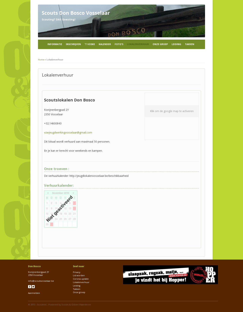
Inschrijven (73, 44)
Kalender (105, 44)
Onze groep (160, 44)
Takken (189, 44)
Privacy (76, 272)
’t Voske (90, 44)
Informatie (54, 44)
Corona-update (81, 278)
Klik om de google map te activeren (172, 111)
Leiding (176, 44)
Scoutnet (42, 304)
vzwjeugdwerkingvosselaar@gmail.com (68, 132)
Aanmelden (34, 293)
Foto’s (119, 44)
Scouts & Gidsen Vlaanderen (76, 304)
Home (41, 59)
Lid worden (79, 275)
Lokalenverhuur (138, 44)
